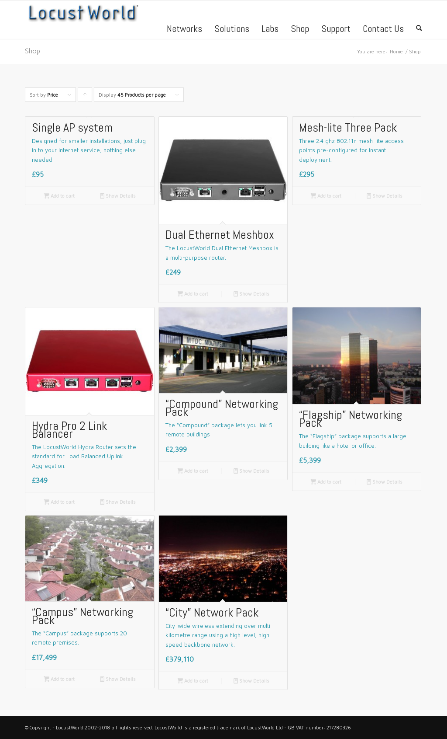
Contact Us (383, 29)
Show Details (118, 196)
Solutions (231, 29)
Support (336, 29)
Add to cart (59, 196)
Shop (300, 29)
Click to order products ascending (85, 97)
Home (396, 51)
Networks (184, 29)
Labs (270, 29)
